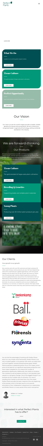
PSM (9, 443)
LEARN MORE (7, 40)
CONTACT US (17, 40)
